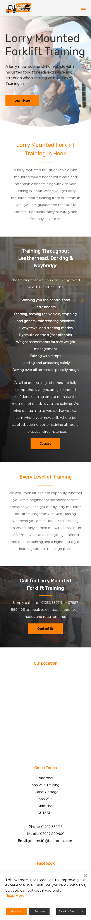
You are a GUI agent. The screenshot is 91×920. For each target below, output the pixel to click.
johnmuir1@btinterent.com (50, 841)
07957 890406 (52, 834)
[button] (83, 8)
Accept (16, 911)
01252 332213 (52, 603)
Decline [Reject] (39, 911)
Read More (14, 896)
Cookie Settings (71, 911)
